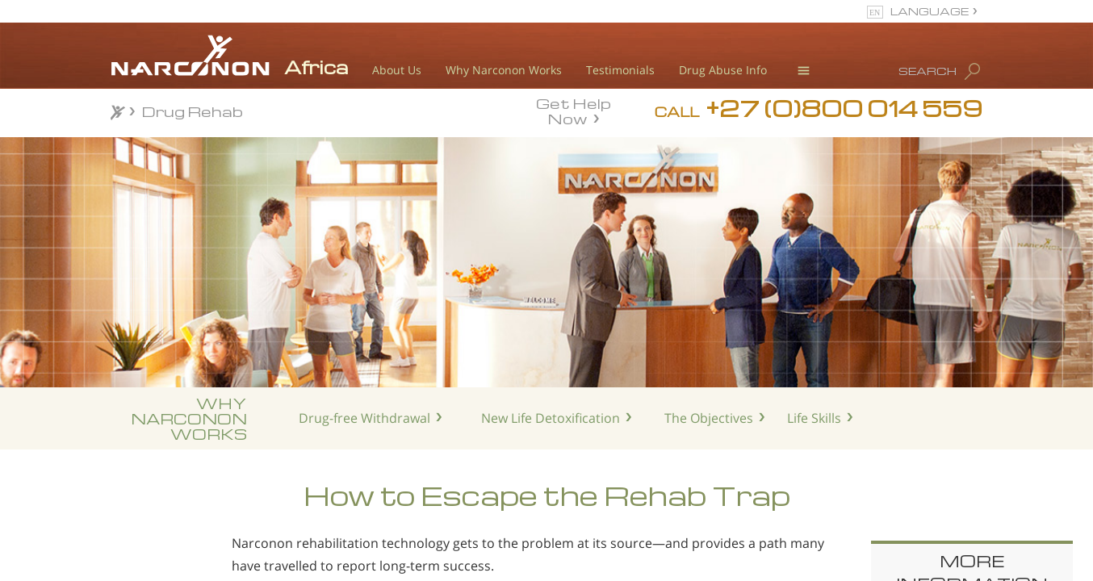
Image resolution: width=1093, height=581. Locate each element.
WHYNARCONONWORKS (189, 418)
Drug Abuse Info (723, 69)
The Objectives (708, 418)
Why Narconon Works (504, 69)
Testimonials (620, 69)
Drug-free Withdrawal (364, 418)
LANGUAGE (929, 11)
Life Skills (814, 418)
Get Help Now (573, 110)
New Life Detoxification (550, 418)
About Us (396, 69)
